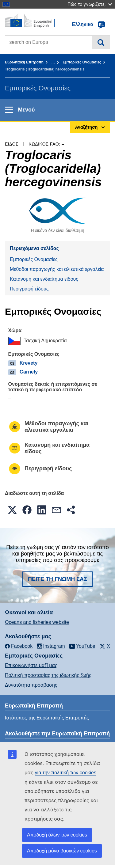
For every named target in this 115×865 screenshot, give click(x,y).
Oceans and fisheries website (37, 622)
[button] (12, 510)
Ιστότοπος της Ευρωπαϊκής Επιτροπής (47, 717)
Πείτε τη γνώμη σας (57, 579)
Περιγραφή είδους (29, 288)
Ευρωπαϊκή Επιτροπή (24, 62)
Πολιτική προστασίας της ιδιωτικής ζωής (48, 675)
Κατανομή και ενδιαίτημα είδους (44, 279)
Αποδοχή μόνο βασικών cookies (62, 850)
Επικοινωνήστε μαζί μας (31, 665)
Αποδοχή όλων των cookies (57, 834)
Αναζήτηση (101, 42)
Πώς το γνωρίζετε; (89, 4)
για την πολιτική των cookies (65, 772)
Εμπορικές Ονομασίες (82, 62)
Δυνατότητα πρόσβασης (31, 685)
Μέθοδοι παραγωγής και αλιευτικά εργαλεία (57, 269)
